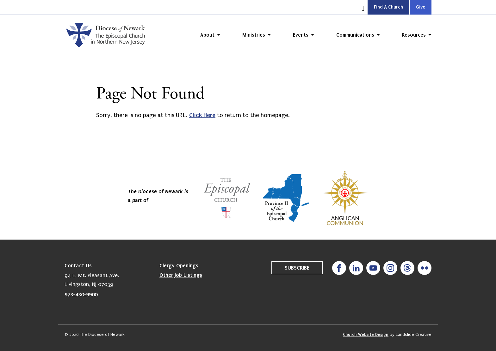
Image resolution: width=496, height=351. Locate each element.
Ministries (253, 35)
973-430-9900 (81, 294)
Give (420, 7)
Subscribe (297, 268)
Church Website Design (365, 334)
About (207, 35)
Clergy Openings (178, 265)
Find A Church (388, 7)
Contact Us (78, 265)
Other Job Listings (180, 275)
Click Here (202, 115)
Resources (414, 35)
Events (300, 35)
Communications (355, 35)
